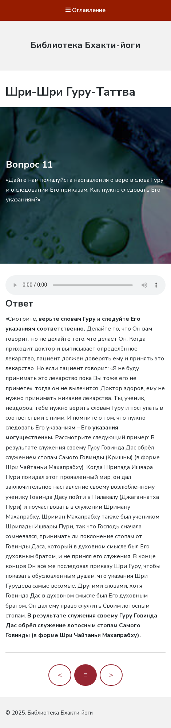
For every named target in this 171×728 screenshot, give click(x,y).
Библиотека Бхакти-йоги (85, 45)
